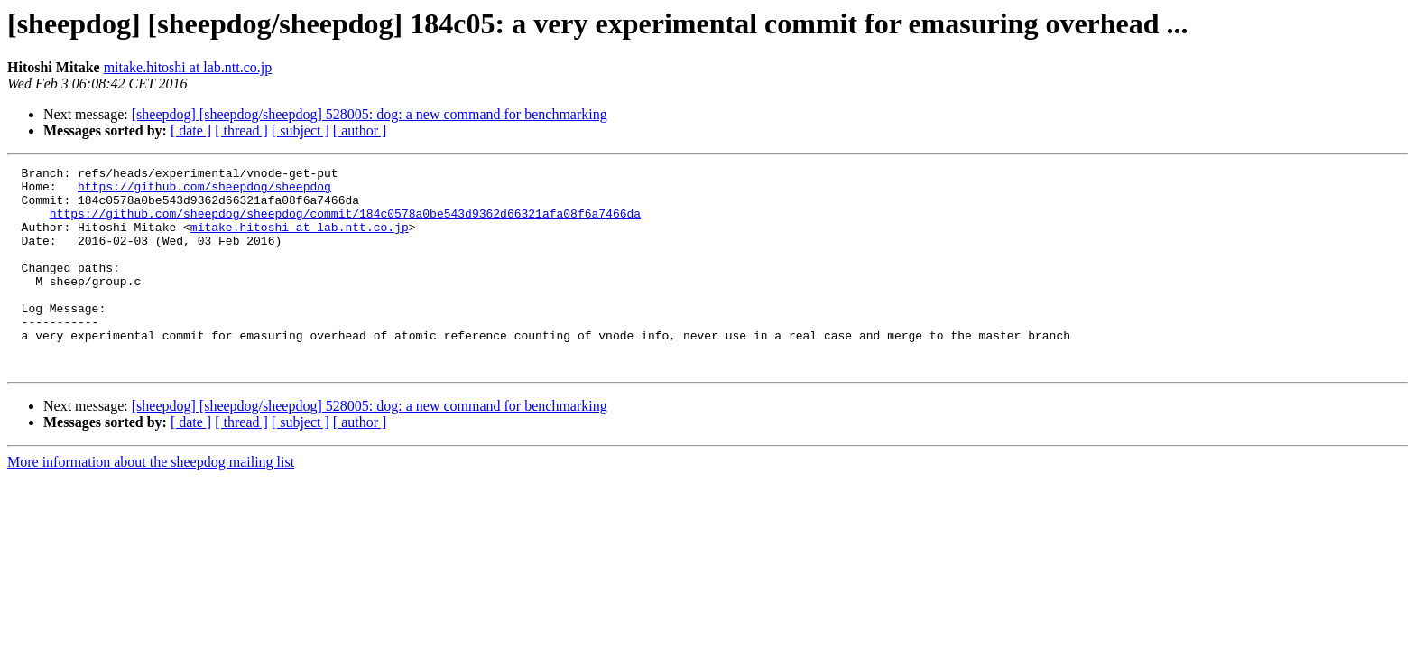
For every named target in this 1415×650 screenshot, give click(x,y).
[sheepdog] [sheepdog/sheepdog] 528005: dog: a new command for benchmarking (369, 114)
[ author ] (360, 130)
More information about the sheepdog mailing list (150, 502)
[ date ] (191, 130)
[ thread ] (241, 130)
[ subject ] (300, 130)
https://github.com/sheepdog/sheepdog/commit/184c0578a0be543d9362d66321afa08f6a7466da (345, 224)
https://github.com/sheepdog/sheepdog (204, 191)
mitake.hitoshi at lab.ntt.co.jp (188, 67)
